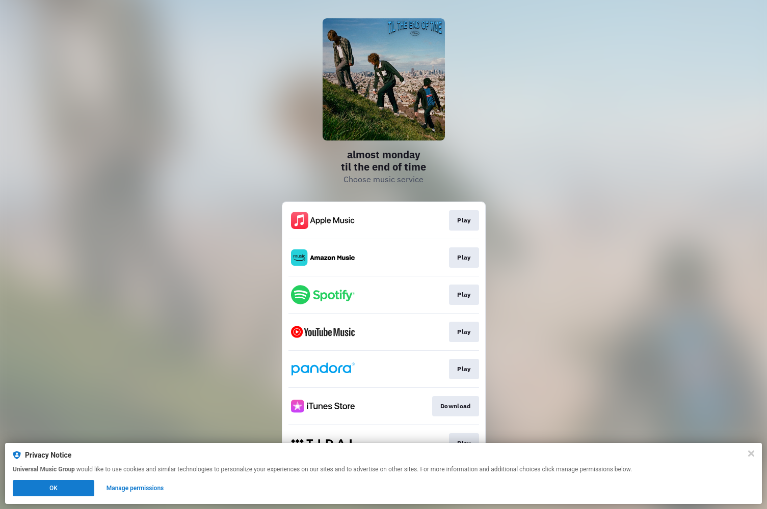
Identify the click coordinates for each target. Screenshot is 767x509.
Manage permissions (135, 488)
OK (53, 488)
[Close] (751, 453)
